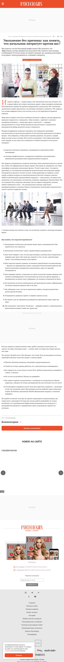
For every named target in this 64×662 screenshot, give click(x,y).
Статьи (10, 36)
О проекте (32, 603)
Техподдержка (32, 634)
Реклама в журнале (32, 609)
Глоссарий (32, 615)
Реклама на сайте (32, 606)
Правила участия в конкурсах (32, 619)
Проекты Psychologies (32, 631)
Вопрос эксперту (32, 612)
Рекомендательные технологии (32, 628)
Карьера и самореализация (32, 60)
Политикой (20, 570)
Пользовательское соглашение (32, 622)
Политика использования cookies (32, 625)
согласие (21, 567)
